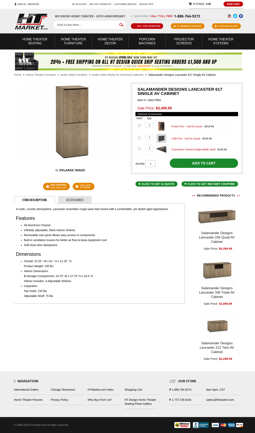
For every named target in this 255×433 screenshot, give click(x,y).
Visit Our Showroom (147, 26)
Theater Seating (34, 41)
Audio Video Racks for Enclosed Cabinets (117, 74)
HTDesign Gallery (226, 26)
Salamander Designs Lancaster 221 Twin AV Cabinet (217, 347)
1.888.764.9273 (181, 389)
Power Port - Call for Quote (186, 126)
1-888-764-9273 (187, 16)
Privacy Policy (59, 399)
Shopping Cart (133, 389)
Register (33, 4)
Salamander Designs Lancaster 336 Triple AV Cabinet (217, 292)
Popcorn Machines (147, 41)
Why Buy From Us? (100, 399)
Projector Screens (184, 41)
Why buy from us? (100, 4)
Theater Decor (110, 41)
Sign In (22, 4)
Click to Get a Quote (156, 184)
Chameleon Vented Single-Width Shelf (193, 149)
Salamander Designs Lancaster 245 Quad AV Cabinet (217, 237)
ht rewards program (187, 26)
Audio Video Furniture (73, 74)
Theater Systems (220, 41)
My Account (79, 4)
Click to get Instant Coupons (209, 184)
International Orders (26, 389)
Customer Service (125, 4)
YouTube (229, 16)
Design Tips (146, 4)
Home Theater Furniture (41, 74)
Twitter (235, 16)
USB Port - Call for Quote (185, 138)
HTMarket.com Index (101, 389)
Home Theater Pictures (28, 399)
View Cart (233, 4)
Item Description (34, 200)
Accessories (74, 200)
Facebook (241, 16)
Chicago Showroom (63, 389)
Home (17, 74)
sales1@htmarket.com (220, 399)
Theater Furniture (73, 41)
